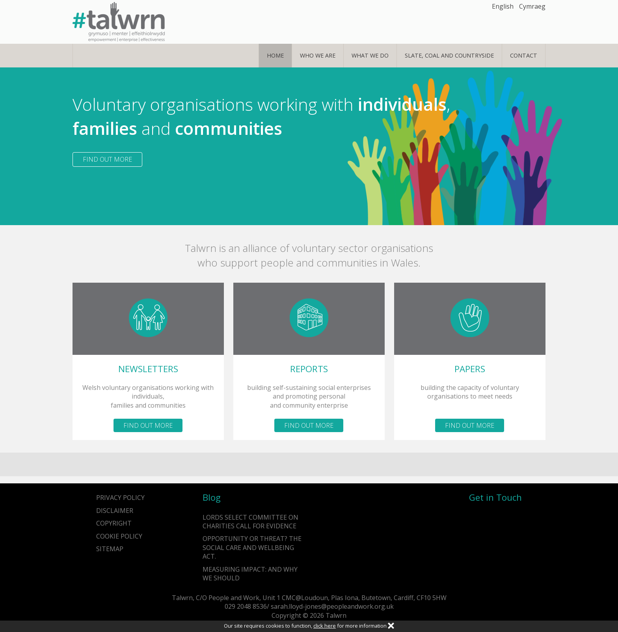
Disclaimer (114, 510)
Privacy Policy (120, 497)
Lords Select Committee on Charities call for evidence (250, 521)
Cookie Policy (119, 536)
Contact (523, 55)
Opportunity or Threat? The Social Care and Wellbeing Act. (252, 547)
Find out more (107, 159)
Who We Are (317, 55)
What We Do (370, 55)
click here (324, 625)
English (503, 6)
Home (275, 55)
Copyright (114, 523)
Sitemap (109, 548)
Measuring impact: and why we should (250, 573)
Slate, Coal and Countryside (449, 55)
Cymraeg (532, 6)
